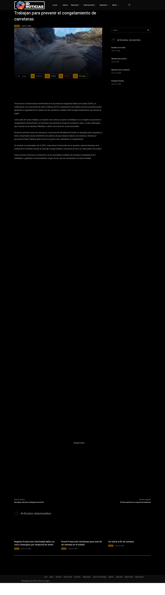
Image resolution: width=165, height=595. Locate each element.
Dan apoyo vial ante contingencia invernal (29, 557)
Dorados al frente (117, 81)
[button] (129, 5)
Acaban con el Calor (118, 47)
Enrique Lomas (79, 498)
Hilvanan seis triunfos (119, 59)
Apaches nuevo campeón (120, 70)
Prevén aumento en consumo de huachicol (135, 557)
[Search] (148, 30)
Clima (17, 26)
